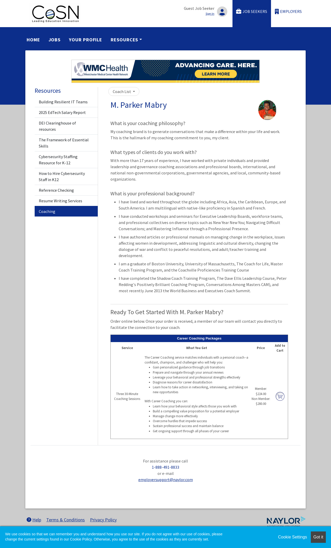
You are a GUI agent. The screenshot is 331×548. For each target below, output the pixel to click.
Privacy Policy (103, 520)
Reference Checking (56, 190)
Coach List (122, 91)
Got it (318, 537)
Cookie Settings (292, 537)
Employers (288, 11)
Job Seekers (251, 11)
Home (33, 40)
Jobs (55, 40)
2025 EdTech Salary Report (62, 112)
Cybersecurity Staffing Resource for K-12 (58, 159)
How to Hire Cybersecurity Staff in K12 (62, 176)
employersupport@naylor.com (165, 479)
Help (34, 520)
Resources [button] (124, 40)
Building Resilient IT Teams (63, 101)
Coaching (47, 211)
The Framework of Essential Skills (64, 143)
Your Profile (85, 40)
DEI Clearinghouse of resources (57, 126)
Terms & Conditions (65, 520)
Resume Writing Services (60, 200)
